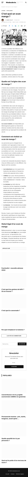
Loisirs (3, 10)
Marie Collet (10, 20)
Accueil (3, 6)
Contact (12, 474)
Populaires (10, 10)
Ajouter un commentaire (14, 335)
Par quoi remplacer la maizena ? (13, 330)
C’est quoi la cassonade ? (10, 310)
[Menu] (2, 2)
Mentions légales (20, 474)
